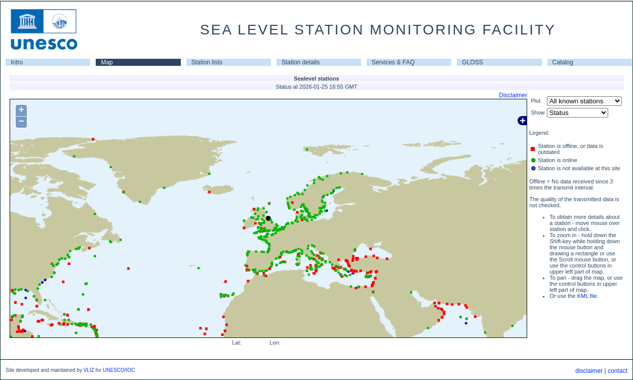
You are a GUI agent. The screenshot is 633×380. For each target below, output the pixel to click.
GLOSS (472, 62)
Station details (301, 62)
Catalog (562, 62)
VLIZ (89, 370)
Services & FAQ (393, 62)
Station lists (206, 62)
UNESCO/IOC (119, 370)
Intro (17, 62)
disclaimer (589, 370)
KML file (587, 296)
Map (106, 62)
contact (617, 370)
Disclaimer (513, 95)
